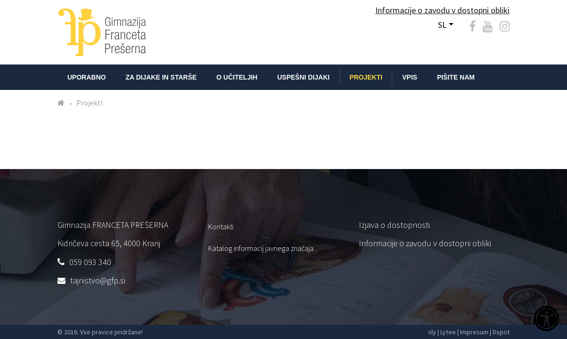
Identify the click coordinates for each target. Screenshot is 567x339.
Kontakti (221, 226)
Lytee (448, 332)
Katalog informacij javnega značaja (261, 248)
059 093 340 (90, 262)
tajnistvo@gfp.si (97, 280)
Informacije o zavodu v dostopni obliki (425, 243)
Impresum (474, 332)
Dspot (501, 332)
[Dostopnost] (546, 319)
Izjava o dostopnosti (394, 224)
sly (432, 332)
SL (442, 24)
